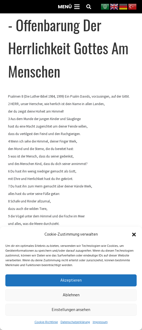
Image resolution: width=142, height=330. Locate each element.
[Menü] (68, 6)
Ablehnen (71, 295)
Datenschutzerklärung (75, 322)
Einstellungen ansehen (71, 309)
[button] (134, 234)
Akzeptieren (71, 280)
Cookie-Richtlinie (46, 322)
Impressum (100, 322)
